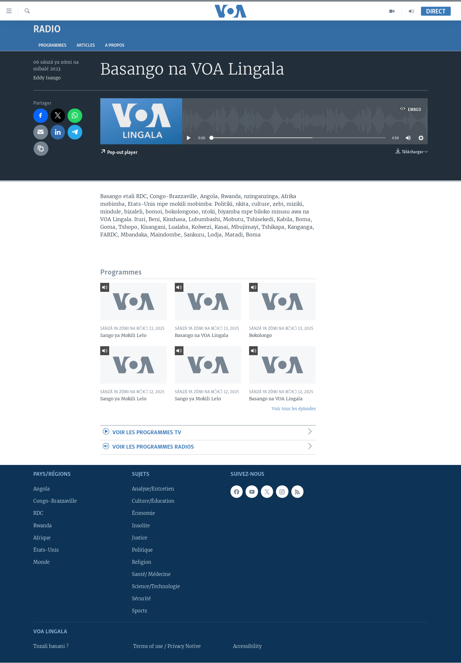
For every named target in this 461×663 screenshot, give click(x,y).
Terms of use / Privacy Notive (167, 647)
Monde (41, 562)
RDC (38, 513)
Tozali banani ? (51, 647)
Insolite (141, 526)
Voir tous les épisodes (294, 408)
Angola (41, 489)
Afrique (42, 538)
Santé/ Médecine (151, 574)
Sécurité (141, 599)
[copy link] (41, 148)
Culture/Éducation (153, 501)
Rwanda (42, 526)
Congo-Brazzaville (55, 501)
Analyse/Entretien (153, 489)
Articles (86, 45)
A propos (114, 45)
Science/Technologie (156, 586)
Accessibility (247, 647)
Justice (139, 538)
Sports (139, 611)
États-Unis (46, 550)
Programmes (52, 45)
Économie (143, 513)
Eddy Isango (47, 78)
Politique (142, 550)
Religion (141, 562)
